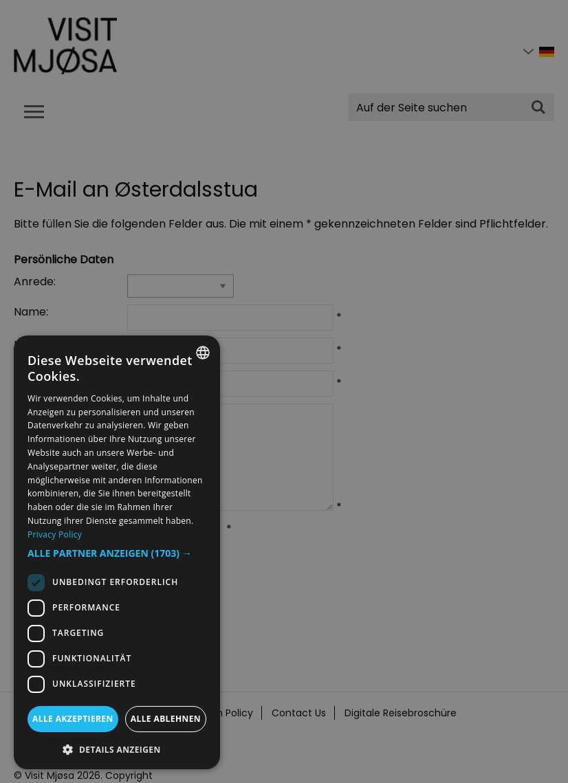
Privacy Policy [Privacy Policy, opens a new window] (55, 534)
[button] (117, 553)
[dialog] (117, 552)
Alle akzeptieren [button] (72, 719)
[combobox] (203, 353)
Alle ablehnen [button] (166, 719)
